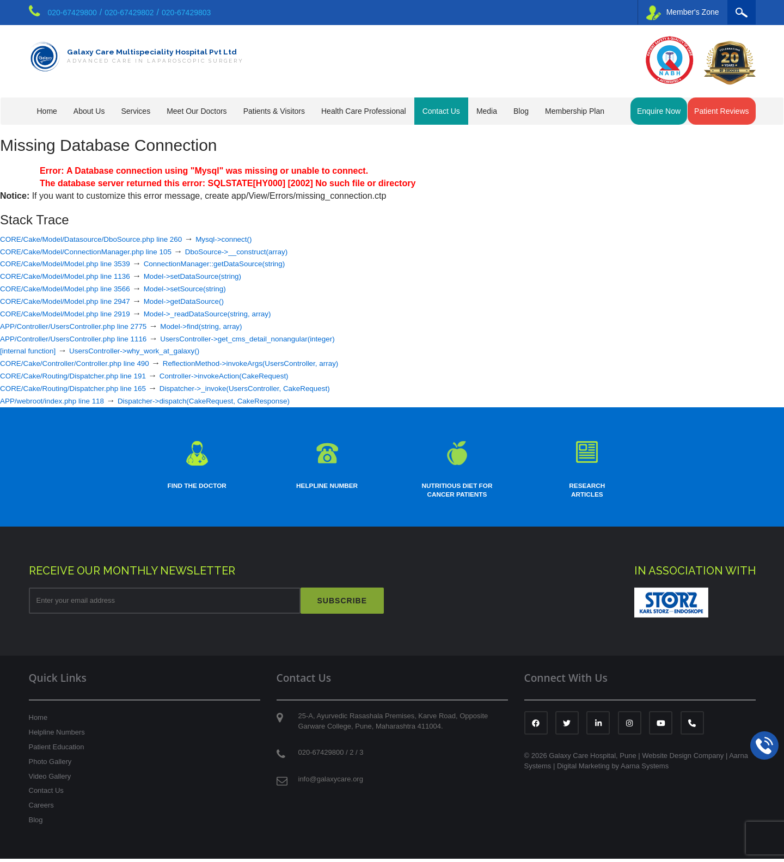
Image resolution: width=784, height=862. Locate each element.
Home (47, 111)
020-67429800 (72, 12)
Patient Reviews (721, 111)
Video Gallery (50, 779)
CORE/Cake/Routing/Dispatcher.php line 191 (87, 375)
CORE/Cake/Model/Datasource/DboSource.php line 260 (108, 238)
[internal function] (33, 350)
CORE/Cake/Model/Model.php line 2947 (77, 300)
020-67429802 (129, 12)
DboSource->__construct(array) (279, 251)
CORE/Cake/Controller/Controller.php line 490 (88, 363)
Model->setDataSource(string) (227, 275)
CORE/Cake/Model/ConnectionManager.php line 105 (102, 251)
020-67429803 (186, 12)
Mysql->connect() (263, 238)
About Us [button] (89, 111)
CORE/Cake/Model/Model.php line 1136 (77, 275)
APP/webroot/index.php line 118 (62, 400)
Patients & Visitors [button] (274, 111)
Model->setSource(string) (218, 288)
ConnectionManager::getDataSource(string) (253, 263)
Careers (41, 809)
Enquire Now (659, 111)
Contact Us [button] (441, 111)
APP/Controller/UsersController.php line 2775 (87, 326)
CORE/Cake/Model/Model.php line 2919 (77, 313)
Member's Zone (682, 12)
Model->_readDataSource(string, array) (245, 313)
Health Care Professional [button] (363, 111)
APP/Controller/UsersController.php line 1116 (87, 338)
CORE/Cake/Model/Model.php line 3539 (77, 263)
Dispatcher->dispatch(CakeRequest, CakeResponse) (240, 400)
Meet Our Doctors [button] (196, 111)
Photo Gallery (50, 765)
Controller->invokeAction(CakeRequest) (264, 375)
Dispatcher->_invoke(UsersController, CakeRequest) (288, 388)
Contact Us (46, 794)
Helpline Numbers (57, 736)
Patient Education (56, 750)
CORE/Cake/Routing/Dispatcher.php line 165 (87, 388)
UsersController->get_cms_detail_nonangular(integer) (292, 338)
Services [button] (135, 111)
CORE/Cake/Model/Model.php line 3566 (77, 288)
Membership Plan (574, 111)
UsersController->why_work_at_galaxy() (157, 350)
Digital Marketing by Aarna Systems (613, 769)
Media (486, 111)
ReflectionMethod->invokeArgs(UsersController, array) (296, 363)
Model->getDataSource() (217, 300)
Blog (521, 111)
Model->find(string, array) (237, 326)
